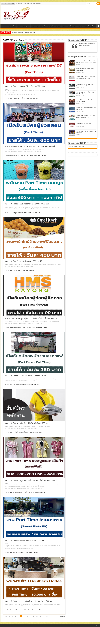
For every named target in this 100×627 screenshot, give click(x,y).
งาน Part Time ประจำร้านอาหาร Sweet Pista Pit (24, 541)
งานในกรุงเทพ (40, 149)
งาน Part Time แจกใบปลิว (32, 426)
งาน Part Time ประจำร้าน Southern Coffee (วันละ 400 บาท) (29, 601)
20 (33, 616)
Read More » (35, 98)
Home (4, 26)
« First (5, 616)
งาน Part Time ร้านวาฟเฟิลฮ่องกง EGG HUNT (23, 261)
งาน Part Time (11, 26)
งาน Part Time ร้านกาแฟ (38, 26)
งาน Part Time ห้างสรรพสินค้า (15, 486)
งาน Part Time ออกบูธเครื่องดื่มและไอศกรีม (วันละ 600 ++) (28, 204)
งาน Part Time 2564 (16, 90)
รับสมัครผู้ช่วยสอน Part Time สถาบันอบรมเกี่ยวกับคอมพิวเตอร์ (30, 146)
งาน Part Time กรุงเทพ (23, 26)
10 (27, 616)
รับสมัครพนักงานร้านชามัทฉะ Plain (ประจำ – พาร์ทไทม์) (27, 32)
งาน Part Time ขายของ (46, 485)
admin (6, 89)
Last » (47, 616)
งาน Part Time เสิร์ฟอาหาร (51, 545)
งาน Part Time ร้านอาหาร (53, 26)
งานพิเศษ (12, 92)
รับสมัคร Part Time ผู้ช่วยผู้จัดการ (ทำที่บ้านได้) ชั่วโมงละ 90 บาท (31, 318)
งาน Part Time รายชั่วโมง (50, 90)
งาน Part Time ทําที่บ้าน (42, 321)
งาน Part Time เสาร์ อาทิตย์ (85, 26)
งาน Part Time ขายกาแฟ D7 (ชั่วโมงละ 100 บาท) (25, 86)
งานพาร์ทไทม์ (51, 207)
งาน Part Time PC (26, 485)
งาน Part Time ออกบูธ (42, 207)
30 (36, 616)
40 (40, 616)
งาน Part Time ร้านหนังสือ (69, 26)
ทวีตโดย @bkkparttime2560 (76, 146)
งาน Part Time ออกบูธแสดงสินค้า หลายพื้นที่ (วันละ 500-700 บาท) (31, 480)
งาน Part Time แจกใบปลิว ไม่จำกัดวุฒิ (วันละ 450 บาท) (27, 423)
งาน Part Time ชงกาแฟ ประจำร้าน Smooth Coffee (25, 376)
